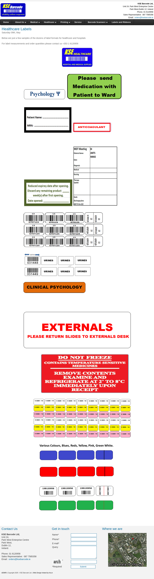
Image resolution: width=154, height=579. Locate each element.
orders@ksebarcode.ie (144, 17)
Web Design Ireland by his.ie (43, 575)
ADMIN (4, 575)
